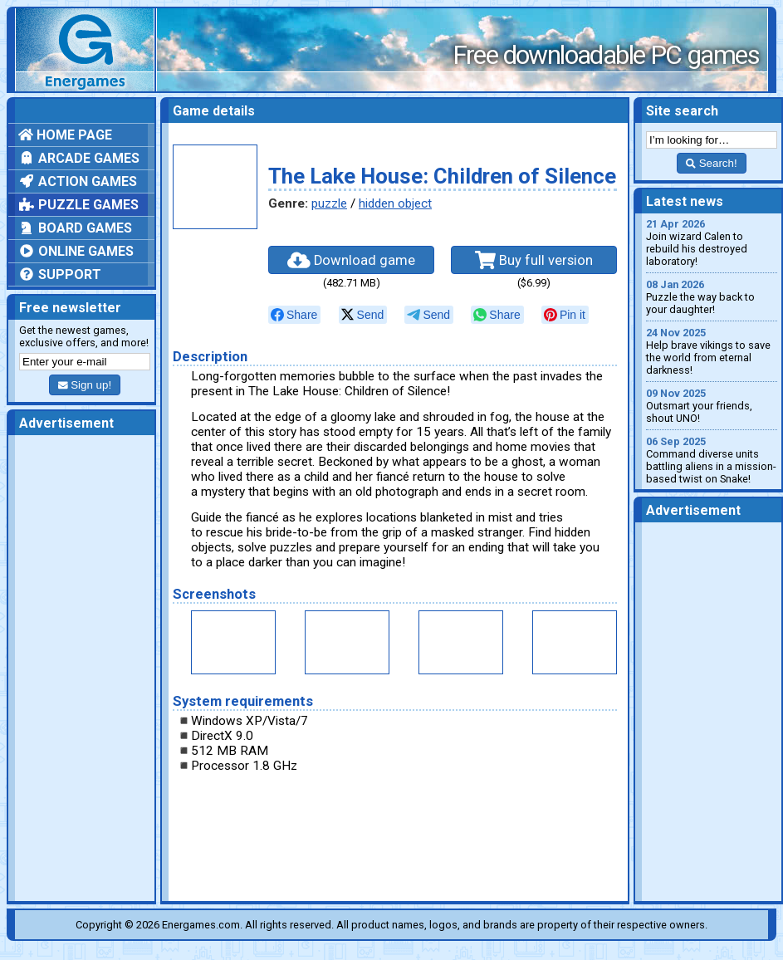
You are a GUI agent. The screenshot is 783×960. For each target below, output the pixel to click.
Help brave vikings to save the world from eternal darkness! (711, 351)
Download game (351, 260)
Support (59, 274)
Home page (65, 135)
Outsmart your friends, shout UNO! (711, 405)
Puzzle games (78, 205)
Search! (711, 163)
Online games (76, 251)
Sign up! (84, 385)
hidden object (395, 203)
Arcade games (78, 158)
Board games (75, 228)
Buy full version (534, 260)
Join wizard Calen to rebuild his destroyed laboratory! (711, 242)
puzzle (329, 203)
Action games (77, 181)
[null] (294, 315)
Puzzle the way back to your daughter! (711, 297)
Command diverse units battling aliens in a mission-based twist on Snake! (711, 460)
